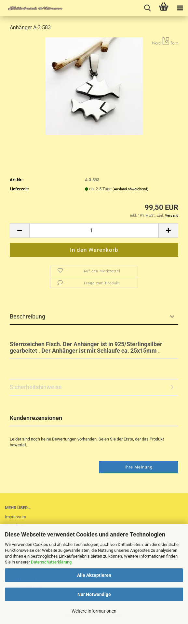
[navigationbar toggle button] (180, 8)
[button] (19, 230)
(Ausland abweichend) (130, 189)
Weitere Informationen (94, 611)
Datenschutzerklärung (51, 562)
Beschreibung (27, 316)
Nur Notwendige (94, 594)
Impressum (15, 516)
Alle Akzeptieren (94, 575)
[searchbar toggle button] (147, 8)
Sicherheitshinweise (36, 387)
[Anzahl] (94, 230)
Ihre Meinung (139, 467)
